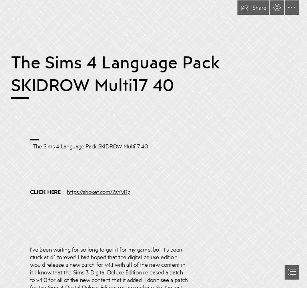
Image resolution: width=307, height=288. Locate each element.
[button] (253, 7)
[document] (153, 144)
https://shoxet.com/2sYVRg (98, 192)
